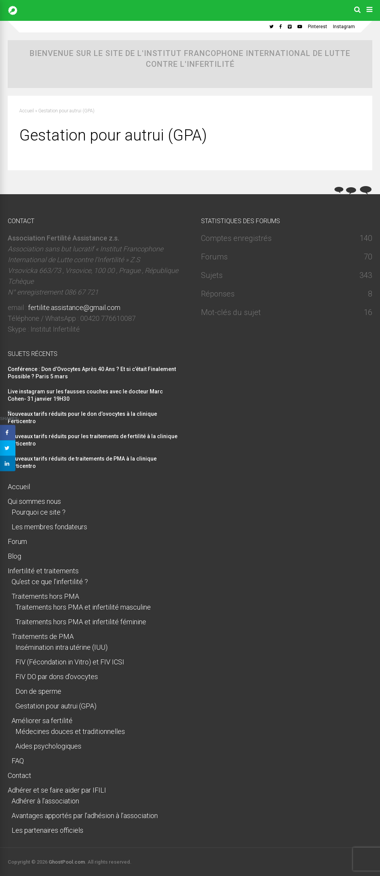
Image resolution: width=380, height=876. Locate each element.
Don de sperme (38, 691)
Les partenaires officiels (47, 830)
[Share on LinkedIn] (7, 463)
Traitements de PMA (43, 636)
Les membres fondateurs (49, 527)
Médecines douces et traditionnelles (70, 731)
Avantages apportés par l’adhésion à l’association (85, 816)
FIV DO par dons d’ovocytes (56, 677)
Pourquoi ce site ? (39, 512)
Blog (14, 556)
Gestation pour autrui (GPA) (55, 706)
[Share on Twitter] (7, 448)
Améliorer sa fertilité (42, 721)
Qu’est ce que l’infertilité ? (50, 582)
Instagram (344, 26)
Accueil (26, 111)
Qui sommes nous (34, 501)
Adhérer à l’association (45, 801)
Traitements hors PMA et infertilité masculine (83, 607)
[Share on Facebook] (7, 433)
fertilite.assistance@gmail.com (74, 307)
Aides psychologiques (48, 746)
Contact (19, 775)
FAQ (18, 761)
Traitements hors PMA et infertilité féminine (80, 622)
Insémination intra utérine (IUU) (61, 647)
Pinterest (317, 26)
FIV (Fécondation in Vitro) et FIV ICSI (69, 662)
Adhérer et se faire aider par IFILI (57, 790)
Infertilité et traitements (43, 571)
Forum (17, 541)
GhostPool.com (67, 862)
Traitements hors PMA (45, 596)
